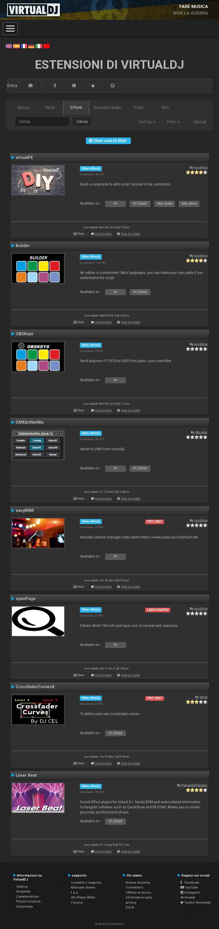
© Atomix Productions (109, 924)
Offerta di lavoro (138, 892)
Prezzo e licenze (28, 901)
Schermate (24, 906)
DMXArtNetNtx (30, 422)
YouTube (189, 887)
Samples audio (107, 107)
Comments (103, 234)
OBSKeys (24, 334)
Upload (199, 122)
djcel (203, 697)
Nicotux (201, 432)
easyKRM (25, 510)
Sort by (147, 122)
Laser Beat (26, 775)
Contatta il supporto (86, 882)
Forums (77, 902)
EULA (130, 907)
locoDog (200, 167)
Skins (50, 107)
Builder (23, 245)
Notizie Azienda (138, 882)
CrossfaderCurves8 (35, 686)
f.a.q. (75, 892)
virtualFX (24, 157)
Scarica (22, 886)
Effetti (76, 107)
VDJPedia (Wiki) (83, 897)
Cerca (82, 121)
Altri (165, 107)
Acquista (23, 891)
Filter (173, 122)
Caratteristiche (27, 896)
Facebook (190, 882)
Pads (138, 107)
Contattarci (134, 887)
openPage (26, 598)
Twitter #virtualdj (195, 902)
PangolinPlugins (194, 785)
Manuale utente (83, 887)
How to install (130, 234)
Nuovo (24, 107)
